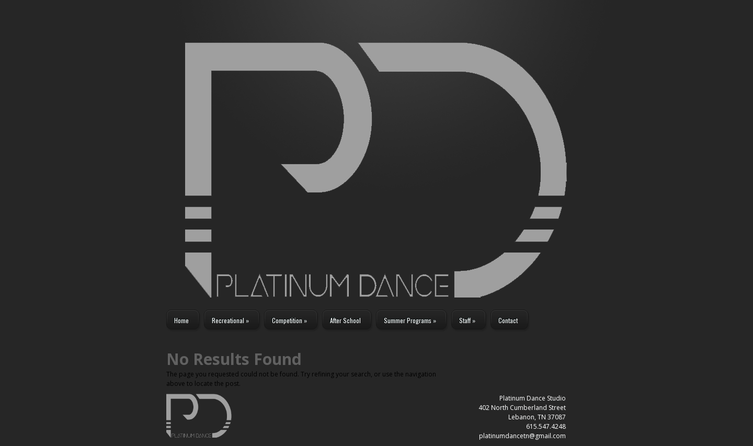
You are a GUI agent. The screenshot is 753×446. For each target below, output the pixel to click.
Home (181, 320)
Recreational (230, 320)
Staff (467, 320)
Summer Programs (410, 320)
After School (345, 320)
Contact (508, 320)
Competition (289, 320)
